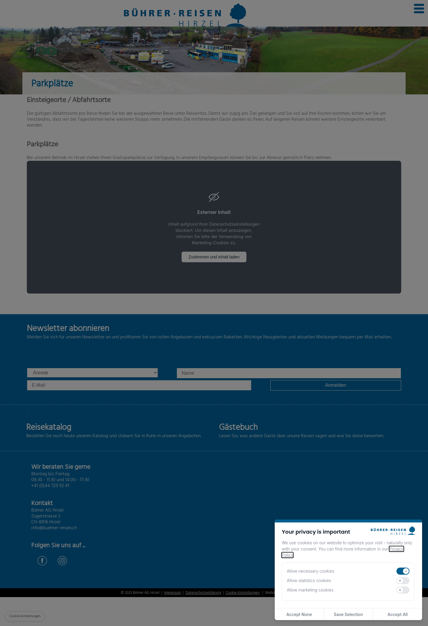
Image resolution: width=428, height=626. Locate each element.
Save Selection (348, 614)
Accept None (299, 614)
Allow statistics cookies (309, 580)
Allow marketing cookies (310, 589)
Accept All (398, 614)
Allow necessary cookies (310, 570)
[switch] (402, 571)
